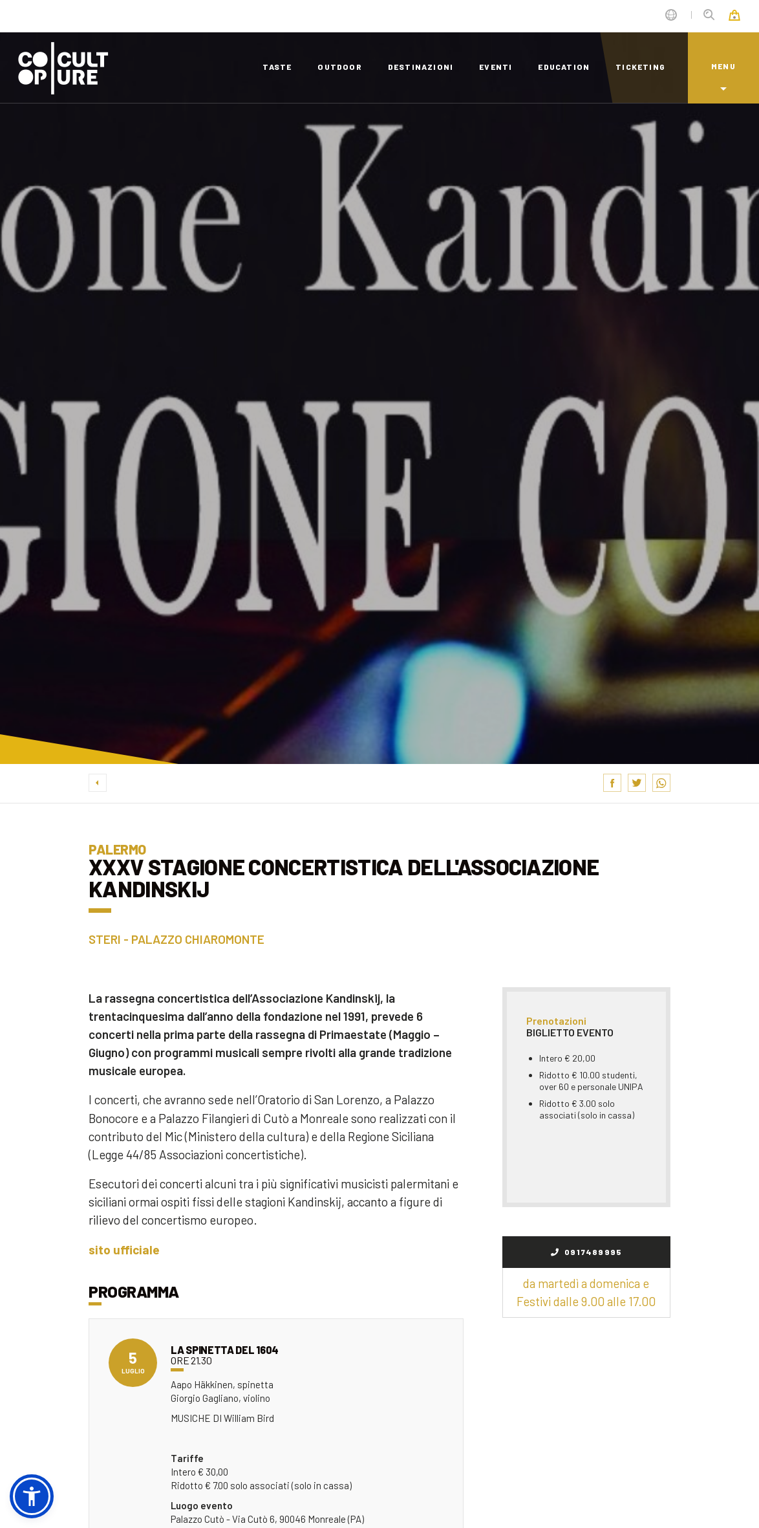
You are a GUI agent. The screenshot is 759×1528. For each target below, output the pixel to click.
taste (277, 66)
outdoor (339, 66)
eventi (495, 66)
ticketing (640, 66)
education (564, 66)
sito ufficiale (124, 1249)
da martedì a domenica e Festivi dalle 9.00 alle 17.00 (586, 1292)
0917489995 (586, 1251)
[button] (31, 1496)
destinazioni (420, 66)
